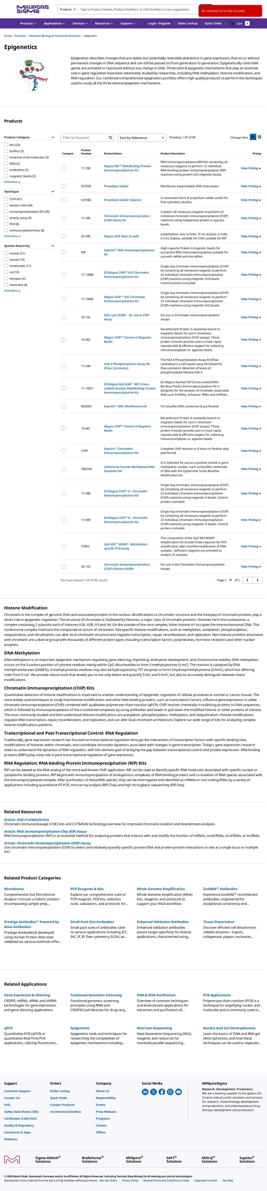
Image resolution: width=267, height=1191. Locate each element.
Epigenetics (90, 36)
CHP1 (84, 451)
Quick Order (213, 23)
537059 (86, 186)
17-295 (85, 218)
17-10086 (87, 275)
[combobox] (134, 9)
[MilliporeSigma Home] (33, 9)
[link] (25, 1091)
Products (20, 36)
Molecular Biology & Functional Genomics (55, 36)
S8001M (86, 469)
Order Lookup (188, 23)
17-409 (85, 520)
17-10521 (87, 388)
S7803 (85, 546)
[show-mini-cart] (240, 23)
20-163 (85, 317)
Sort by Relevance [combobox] (133, 137)
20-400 (85, 236)
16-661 (85, 428)
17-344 (85, 366)
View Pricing (251, 168)
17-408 (85, 493)
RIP (83, 252)
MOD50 (86, 406)
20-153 (85, 566)
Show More (12, 182)
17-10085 (87, 299)
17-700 (85, 168)
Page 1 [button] (224, 580)
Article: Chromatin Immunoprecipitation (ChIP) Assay (47, 843)
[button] (159, 23)
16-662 (85, 339)
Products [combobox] (66, 9)
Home (7, 36)
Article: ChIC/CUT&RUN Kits (26, 820)
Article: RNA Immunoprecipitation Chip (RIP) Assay (45, 831)
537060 (86, 200)
